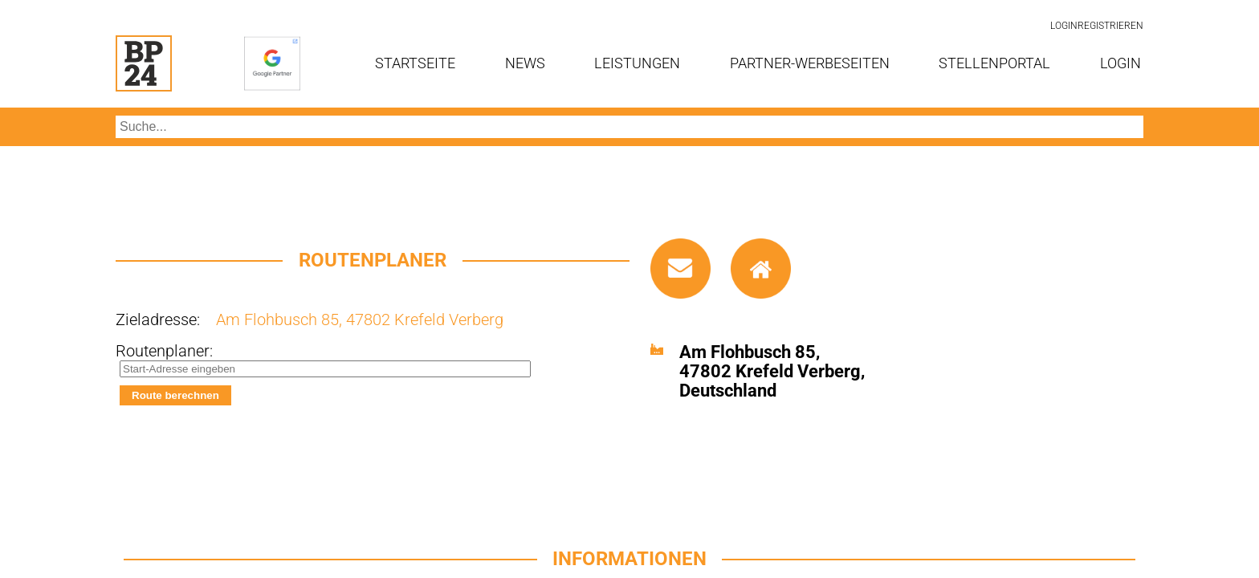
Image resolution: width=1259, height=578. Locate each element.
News (525, 63)
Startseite (415, 63)
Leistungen (637, 63)
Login (1064, 25)
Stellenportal (994, 63)
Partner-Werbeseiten (810, 63)
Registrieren (1110, 25)
